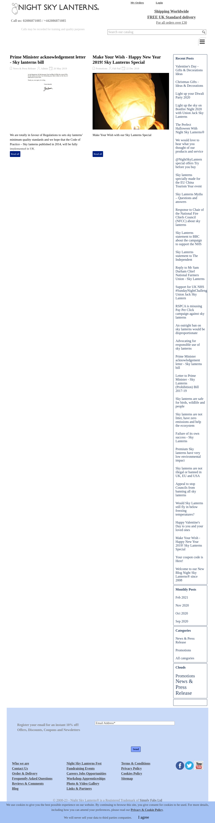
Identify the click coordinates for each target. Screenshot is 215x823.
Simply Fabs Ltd (151, 800)
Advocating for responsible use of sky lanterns (188, 344)
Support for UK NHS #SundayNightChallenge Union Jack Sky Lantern (192, 292)
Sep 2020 (182, 621)
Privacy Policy (131, 768)
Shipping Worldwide (171, 11)
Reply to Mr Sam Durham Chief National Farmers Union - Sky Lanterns (190, 273)
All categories (185, 658)
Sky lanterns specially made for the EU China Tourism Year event (189, 180)
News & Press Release (24, 68)
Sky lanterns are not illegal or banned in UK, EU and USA (189, 472)
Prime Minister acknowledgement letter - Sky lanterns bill (189, 362)
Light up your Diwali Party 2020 (190, 95)
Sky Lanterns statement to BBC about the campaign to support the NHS (189, 238)
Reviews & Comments (28, 783)
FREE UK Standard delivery (171, 17)
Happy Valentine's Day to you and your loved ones (189, 526)
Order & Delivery (24, 773)
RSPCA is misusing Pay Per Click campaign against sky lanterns (190, 311)
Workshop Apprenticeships (86, 778)
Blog (15, 788)
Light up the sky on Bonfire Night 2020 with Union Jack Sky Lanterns (190, 111)
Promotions (101, 68)
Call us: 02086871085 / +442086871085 (38, 20)
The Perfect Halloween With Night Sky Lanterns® (190, 128)
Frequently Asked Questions (32, 778)
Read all (15, 154)
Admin (44, 68)
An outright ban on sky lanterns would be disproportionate (190, 329)
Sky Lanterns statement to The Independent (187, 255)
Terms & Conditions (135, 763)
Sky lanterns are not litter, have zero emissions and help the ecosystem (189, 419)
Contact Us (20, 768)
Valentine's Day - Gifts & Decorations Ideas (189, 70)
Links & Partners (79, 788)
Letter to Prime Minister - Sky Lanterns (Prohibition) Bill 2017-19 (187, 383)
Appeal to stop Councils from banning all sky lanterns (186, 489)
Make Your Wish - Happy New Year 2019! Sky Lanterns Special (127, 59)
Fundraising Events (81, 768)
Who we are (20, 763)
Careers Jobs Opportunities (86, 773)
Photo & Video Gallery (83, 783)
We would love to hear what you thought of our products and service (189, 145)
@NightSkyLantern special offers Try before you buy (189, 163)
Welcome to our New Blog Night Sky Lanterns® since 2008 (190, 574)
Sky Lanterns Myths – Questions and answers (189, 197)
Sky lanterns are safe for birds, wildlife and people (190, 402)
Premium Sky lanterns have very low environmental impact (188, 454)
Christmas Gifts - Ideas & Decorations (189, 83)
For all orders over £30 (171, 22)
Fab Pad (116, 68)
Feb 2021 (182, 597)
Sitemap (127, 778)
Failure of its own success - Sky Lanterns (187, 437)
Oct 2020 (182, 613)
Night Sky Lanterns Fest (84, 763)
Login (159, 2)
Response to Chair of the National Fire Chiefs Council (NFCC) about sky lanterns (190, 217)
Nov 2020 (182, 605)
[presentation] (127, 736)
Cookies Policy (131, 773)
